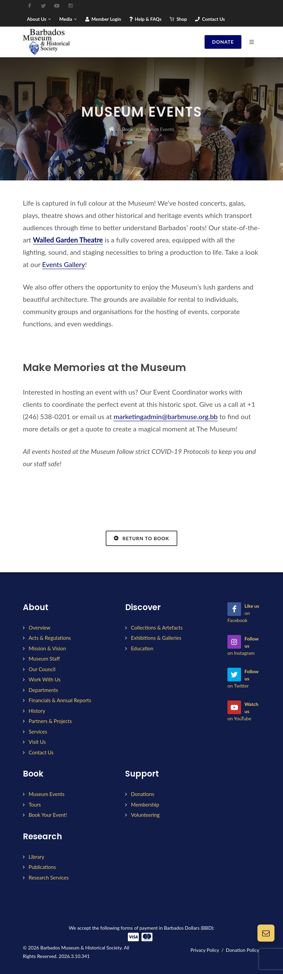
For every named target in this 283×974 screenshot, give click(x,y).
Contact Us (210, 19)
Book (127, 129)
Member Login (103, 19)
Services (38, 731)
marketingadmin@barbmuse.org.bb (166, 416)
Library (36, 857)
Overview (39, 627)
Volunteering (145, 815)
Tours (35, 804)
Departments (43, 690)
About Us (39, 19)
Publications (42, 867)
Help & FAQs (145, 19)
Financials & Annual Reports (60, 700)
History (37, 711)
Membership (145, 804)
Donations (142, 794)
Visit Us (37, 742)
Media (68, 19)
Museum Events (46, 794)
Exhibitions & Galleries (156, 638)
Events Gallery (63, 264)
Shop (178, 19)
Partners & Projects (50, 721)
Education (142, 648)
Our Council (42, 669)
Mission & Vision (47, 648)
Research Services (49, 877)
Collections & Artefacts (156, 627)
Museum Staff (44, 658)
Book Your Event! (48, 815)
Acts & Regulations (50, 638)
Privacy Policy (204, 950)
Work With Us (45, 679)
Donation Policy (242, 950)
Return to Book (141, 538)
